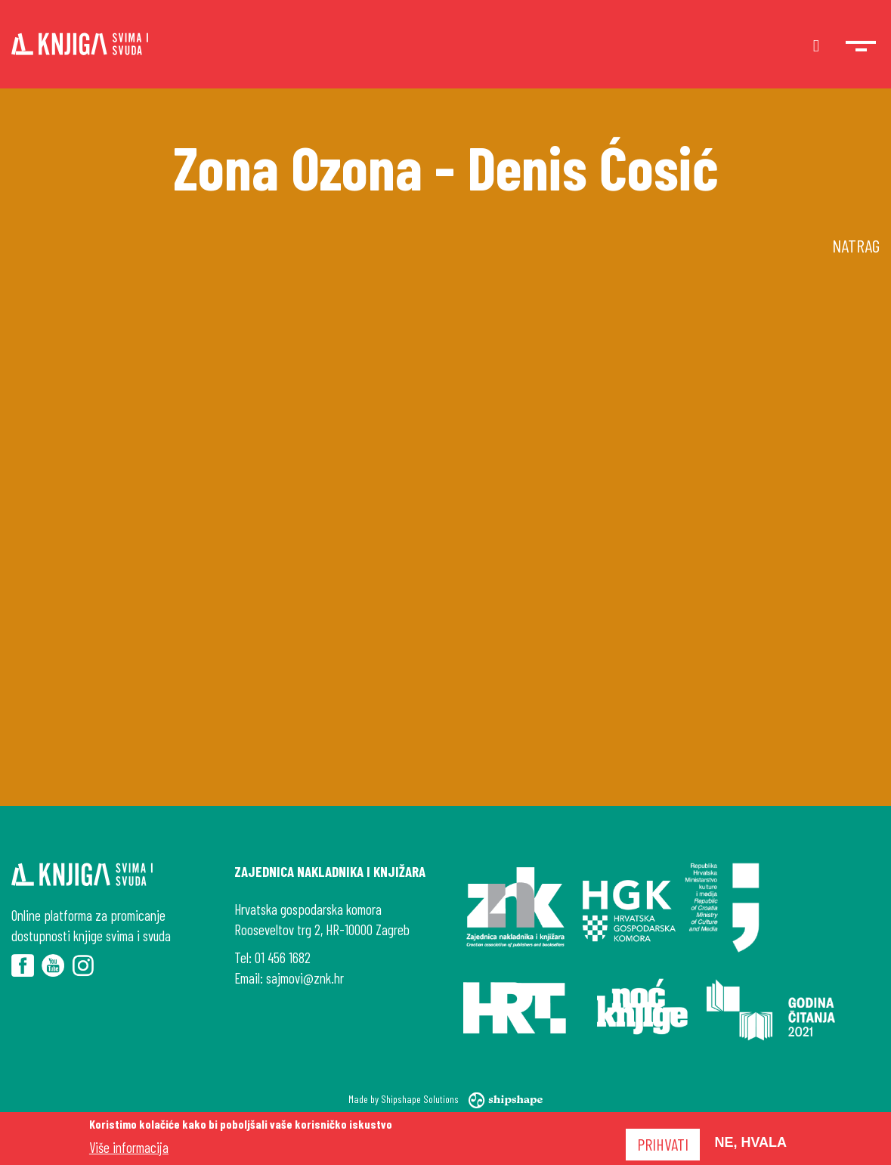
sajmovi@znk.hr (305, 978)
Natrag (856, 245)
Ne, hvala (750, 1142)
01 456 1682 (283, 957)
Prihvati (662, 1144)
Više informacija (129, 1147)
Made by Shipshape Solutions (445, 1098)
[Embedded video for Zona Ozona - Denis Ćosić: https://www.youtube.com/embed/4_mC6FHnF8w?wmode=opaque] (445, 540)
